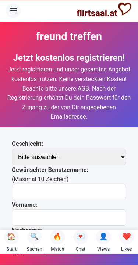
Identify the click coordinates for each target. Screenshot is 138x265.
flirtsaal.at (104, 9)
